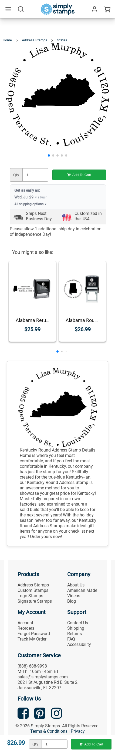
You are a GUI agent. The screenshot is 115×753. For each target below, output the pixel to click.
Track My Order (32, 639)
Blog (71, 601)
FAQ (71, 639)
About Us (75, 585)
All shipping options (30, 204)
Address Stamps (33, 585)
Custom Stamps (33, 590)
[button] (49, 155)
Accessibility (79, 644)
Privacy (78, 731)
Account (25, 622)
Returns (74, 633)
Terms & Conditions (48, 731)
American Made (82, 590)
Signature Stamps (35, 601)
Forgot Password (34, 633)
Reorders (26, 628)
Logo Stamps (30, 595)
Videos (73, 595)
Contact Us (77, 622)
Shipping (75, 628)
